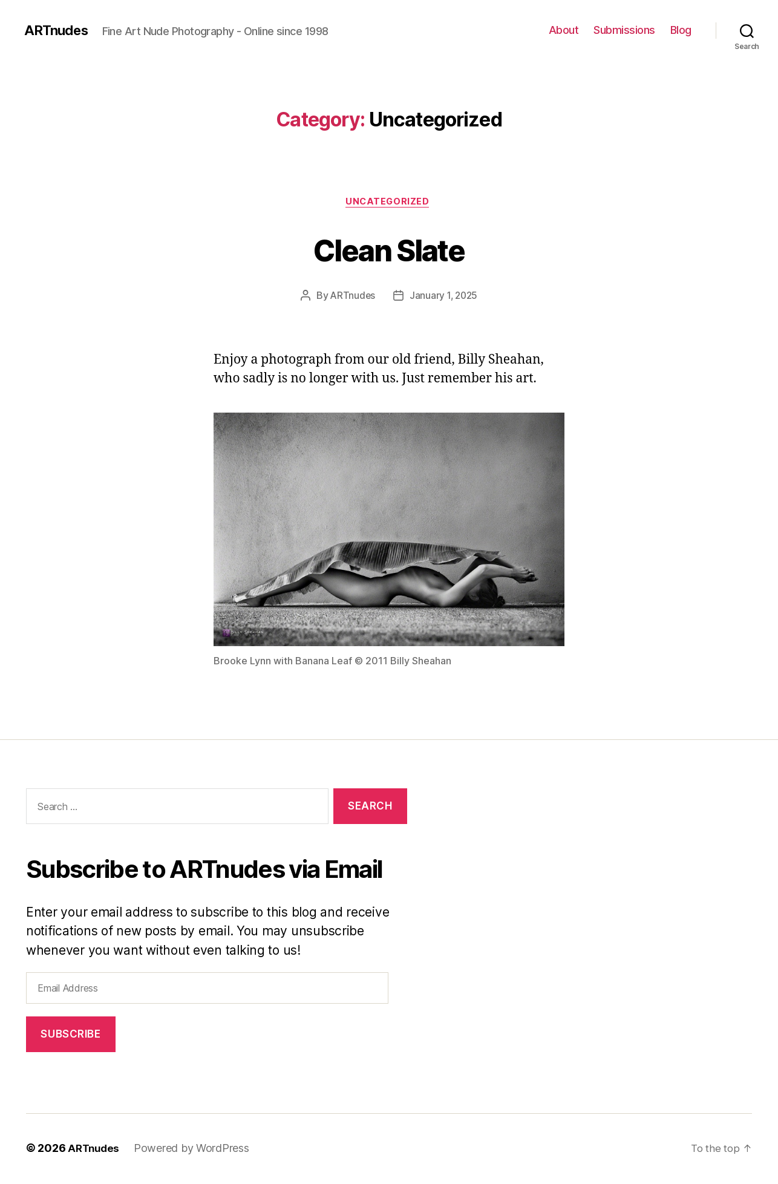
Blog (680, 30)
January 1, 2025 (444, 297)
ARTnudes (58, 30)
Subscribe (70, 1036)
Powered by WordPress (194, 1149)
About (564, 30)
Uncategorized (389, 202)
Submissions (624, 30)
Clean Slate (389, 249)
